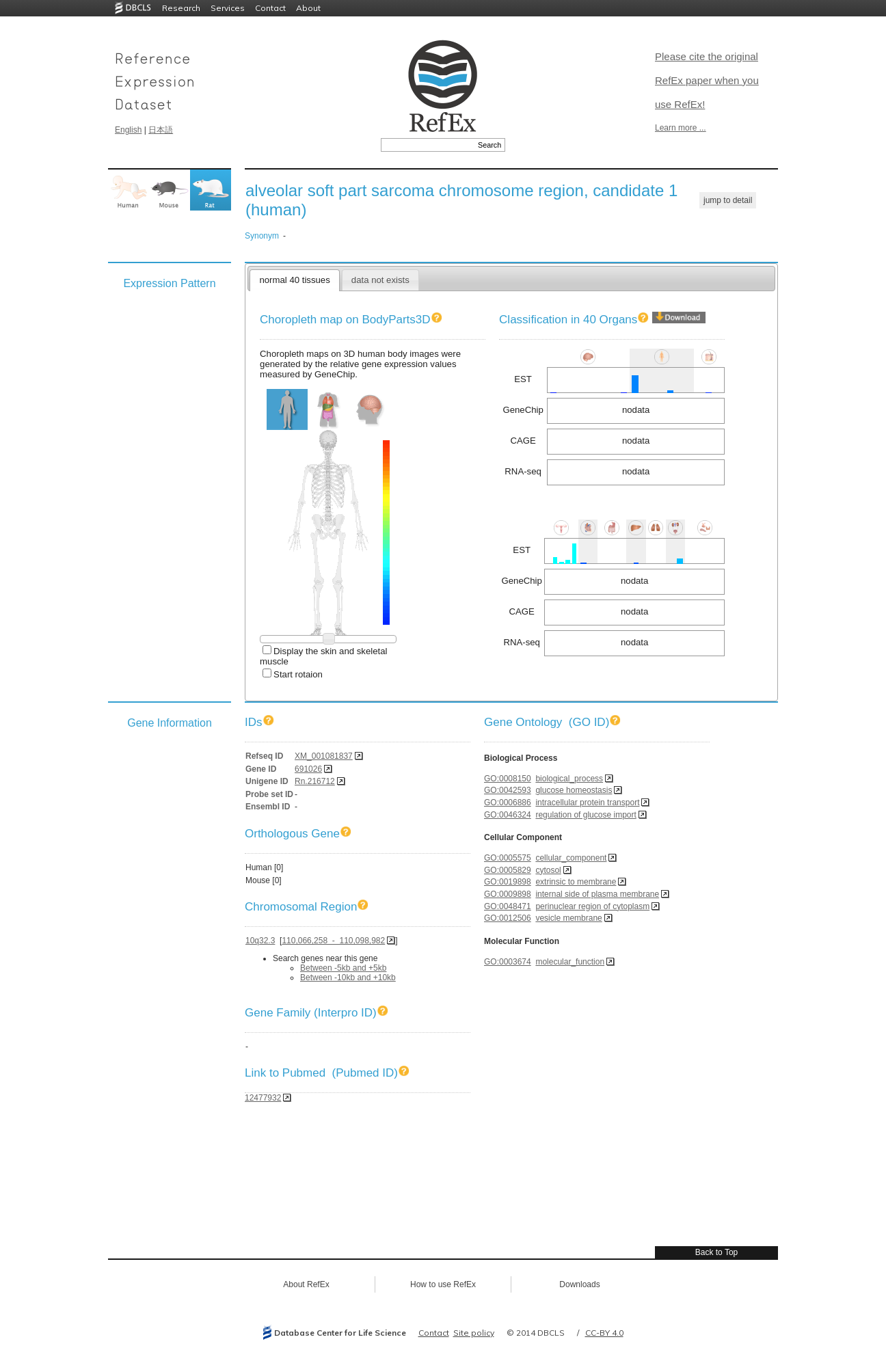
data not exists (380, 280)
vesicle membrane (568, 918)
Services (228, 8)
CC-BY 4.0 (604, 1333)
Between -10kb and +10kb (348, 977)
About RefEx (306, 1284)
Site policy (473, 1333)
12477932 (263, 1098)
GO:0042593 (507, 790)
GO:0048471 (507, 906)
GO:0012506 (507, 918)
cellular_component (570, 858)
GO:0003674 (507, 962)
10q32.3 (260, 940)
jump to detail (727, 200)
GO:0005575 (507, 858)
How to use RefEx (443, 1284)
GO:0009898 (507, 894)
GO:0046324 (507, 815)
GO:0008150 (507, 778)
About (308, 8)
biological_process (569, 778)
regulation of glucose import (585, 815)
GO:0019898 (507, 882)
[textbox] (427, 145)
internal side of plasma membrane (597, 894)
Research (181, 8)
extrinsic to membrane (575, 882)
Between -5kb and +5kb (343, 968)
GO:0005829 (507, 870)
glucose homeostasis (573, 790)
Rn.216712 (315, 781)
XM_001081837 (324, 756)
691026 (308, 769)
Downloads (579, 1284)
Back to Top (716, 1252)
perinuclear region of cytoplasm (592, 906)
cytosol (548, 870)
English (128, 130)
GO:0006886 (507, 802)
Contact (270, 8)
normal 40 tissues (294, 280)
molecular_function (569, 962)
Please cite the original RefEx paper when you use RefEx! (707, 80)
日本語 (160, 130)
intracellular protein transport (587, 802)
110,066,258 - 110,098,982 (333, 940)
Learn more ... (680, 128)
